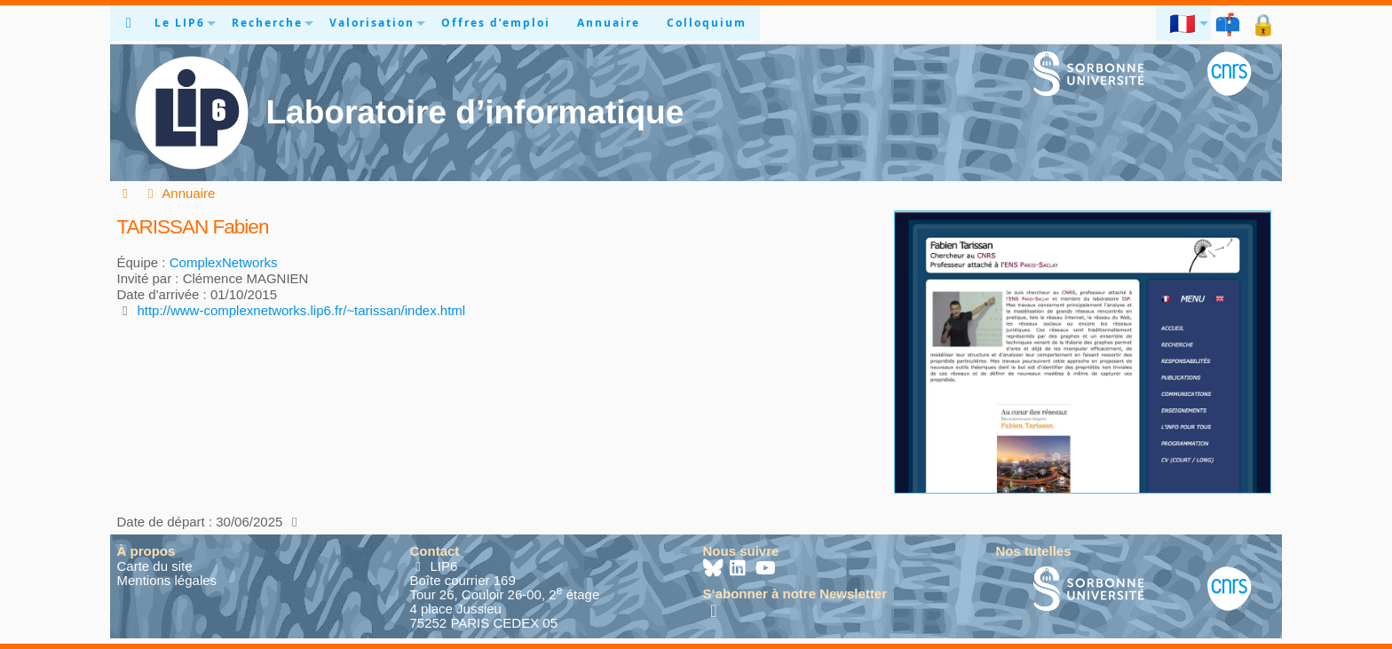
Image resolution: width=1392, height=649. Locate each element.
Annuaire (608, 22)
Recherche (267, 22)
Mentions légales (167, 580)
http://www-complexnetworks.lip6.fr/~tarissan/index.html (301, 310)
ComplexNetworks (224, 262)
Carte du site (155, 566)
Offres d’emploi (495, 22)
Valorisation (372, 22)
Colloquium (707, 22)
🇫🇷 (1183, 23)
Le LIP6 (179, 22)
